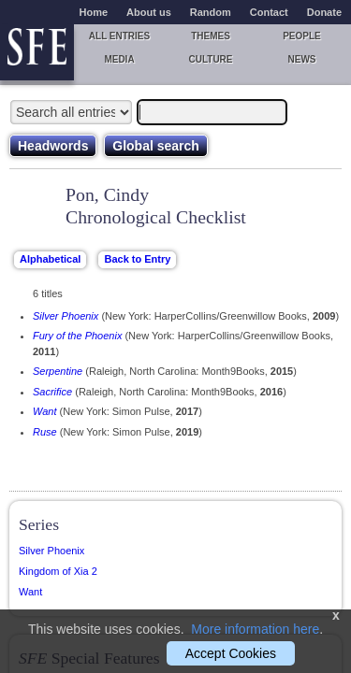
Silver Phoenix (65, 316)
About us (148, 12)
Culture (210, 59)
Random (210, 12)
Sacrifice (52, 391)
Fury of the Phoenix (77, 335)
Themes (210, 36)
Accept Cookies (230, 653)
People (302, 36)
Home (94, 12)
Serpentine (57, 371)
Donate (324, 12)
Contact (269, 12)
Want (44, 411)
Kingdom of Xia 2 (58, 571)
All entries (119, 36)
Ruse (45, 431)
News (302, 59)
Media (119, 59)
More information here (255, 629)
